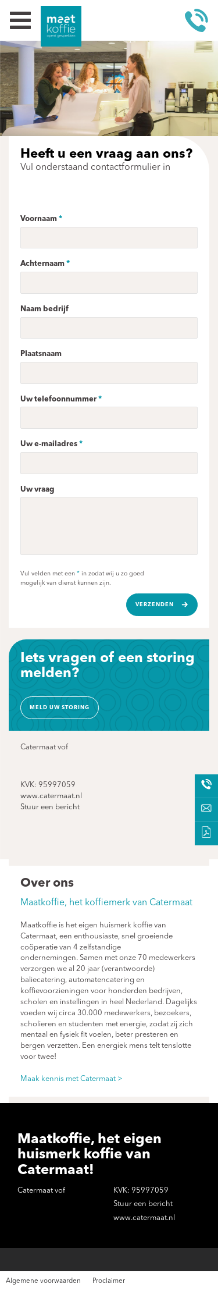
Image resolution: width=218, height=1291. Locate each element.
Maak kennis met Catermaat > (71, 1079)
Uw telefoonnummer (58, 399)
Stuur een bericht (50, 807)
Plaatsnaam (41, 354)
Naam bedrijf (44, 309)
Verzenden (154, 604)
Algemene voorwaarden (43, 1281)
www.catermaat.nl (51, 796)
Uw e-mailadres (48, 444)
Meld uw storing (60, 707)
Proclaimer (108, 1281)
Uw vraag (37, 489)
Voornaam (38, 219)
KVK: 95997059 (48, 785)
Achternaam (42, 264)
